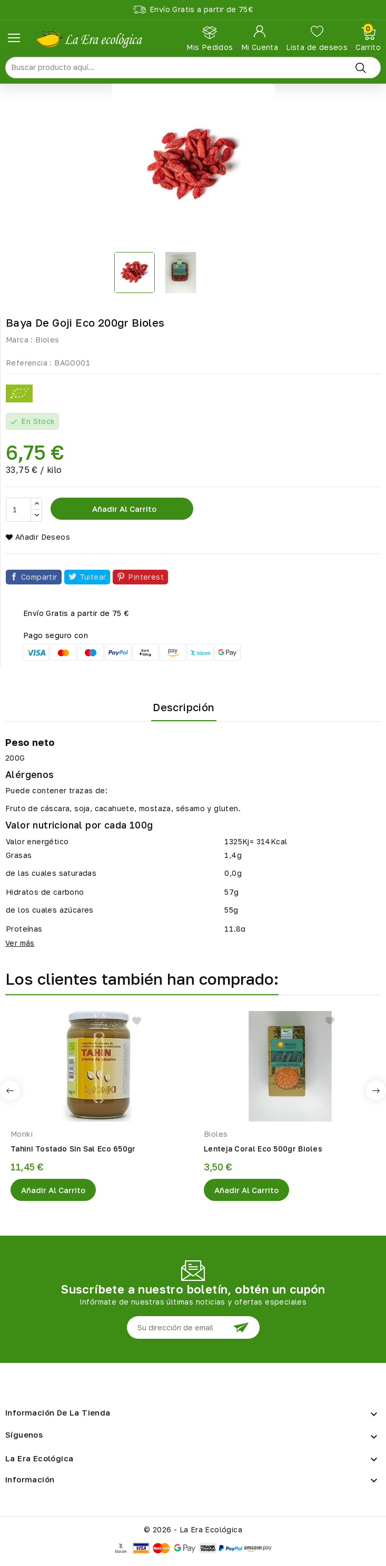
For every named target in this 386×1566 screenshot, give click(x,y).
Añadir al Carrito (53, 1190)
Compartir (39, 576)
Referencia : (29, 362)
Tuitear (93, 576)
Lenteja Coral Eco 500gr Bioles (263, 1148)
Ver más (20, 942)
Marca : (19, 339)
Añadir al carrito (123, 508)
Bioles (47, 339)
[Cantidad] (18, 510)
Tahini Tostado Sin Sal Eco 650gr (73, 1148)
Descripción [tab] (183, 707)
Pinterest (146, 576)
